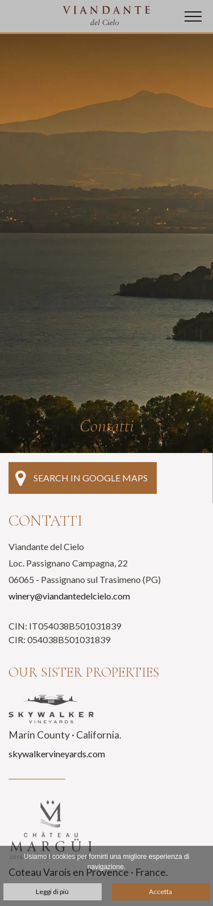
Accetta (160, 891)
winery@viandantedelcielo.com (69, 595)
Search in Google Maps (81, 478)
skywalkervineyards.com (57, 753)
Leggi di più (52, 891)
